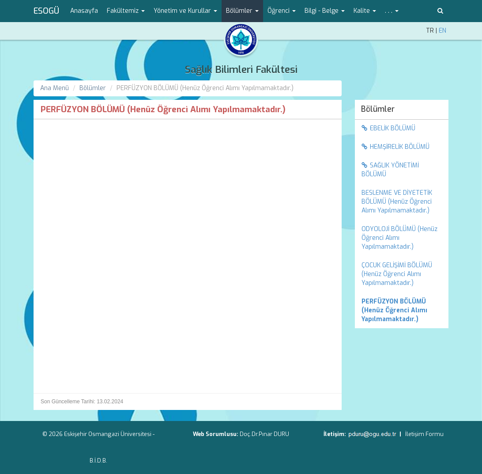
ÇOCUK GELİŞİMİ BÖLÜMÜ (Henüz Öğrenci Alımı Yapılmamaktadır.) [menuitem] (397, 274)
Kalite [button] (365, 11)
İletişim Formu (424, 434)
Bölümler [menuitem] (378, 109)
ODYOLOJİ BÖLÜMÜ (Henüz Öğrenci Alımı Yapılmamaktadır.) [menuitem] (399, 238)
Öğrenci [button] (281, 11)
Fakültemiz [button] (126, 11)
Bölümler (92, 88)
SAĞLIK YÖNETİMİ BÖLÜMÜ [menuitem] (390, 169)
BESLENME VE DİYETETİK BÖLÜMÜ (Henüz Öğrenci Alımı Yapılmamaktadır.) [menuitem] (397, 202)
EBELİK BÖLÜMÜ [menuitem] (388, 128)
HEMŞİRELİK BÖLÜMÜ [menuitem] (395, 147)
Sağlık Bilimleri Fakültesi (241, 69)
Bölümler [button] (242, 11)
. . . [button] (392, 11)
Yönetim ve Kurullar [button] (185, 11)
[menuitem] (402, 310)
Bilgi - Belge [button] (325, 11)
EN (442, 31)
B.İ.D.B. (98, 460)
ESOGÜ (46, 11)
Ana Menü (54, 88)
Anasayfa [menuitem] (84, 11)
